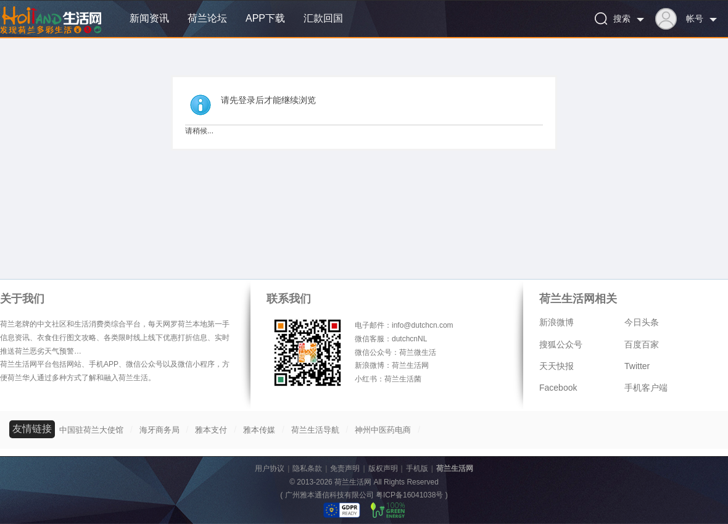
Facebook (558, 388)
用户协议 (269, 468)
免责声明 (345, 468)
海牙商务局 (159, 430)
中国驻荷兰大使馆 (91, 430)
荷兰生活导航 (315, 430)
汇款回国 (323, 18)
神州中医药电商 (383, 430)
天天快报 (556, 366)
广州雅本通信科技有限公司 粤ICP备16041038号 (364, 495)
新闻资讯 (149, 18)
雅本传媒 (259, 430)
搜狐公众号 (560, 344)
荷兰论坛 (207, 18)
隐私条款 (307, 468)
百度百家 (641, 344)
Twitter (637, 366)
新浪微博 (556, 322)
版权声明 (383, 468)
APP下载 (265, 18)
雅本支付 (211, 430)
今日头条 (641, 322)
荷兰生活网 (454, 468)
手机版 (417, 468)
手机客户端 (646, 388)
